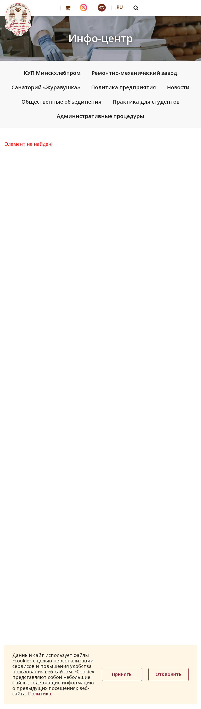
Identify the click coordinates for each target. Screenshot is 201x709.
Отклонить (168, 674)
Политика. (40, 693)
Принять (122, 674)
